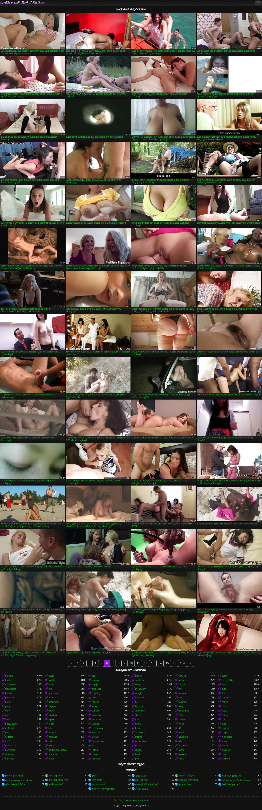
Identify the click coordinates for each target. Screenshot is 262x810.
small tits (139, 680)
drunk (8, 719)
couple (225, 732)
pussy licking (228, 680)
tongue (225, 745)
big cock (139, 706)
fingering (96, 693)
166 (182, 663)
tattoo (224, 710)
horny (8, 702)
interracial (96, 715)
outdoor (225, 697)
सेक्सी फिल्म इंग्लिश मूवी (231, 776)
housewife (183, 737)
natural (225, 702)
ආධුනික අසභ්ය (99, 784)
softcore (9, 737)
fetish (137, 754)
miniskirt (226, 758)
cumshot (96, 710)
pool (137, 758)
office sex (53, 754)
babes (52, 684)
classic (95, 754)
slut (180, 697)
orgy (7, 710)
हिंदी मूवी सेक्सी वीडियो (14, 776)
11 (138, 663)
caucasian (140, 697)
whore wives (141, 741)
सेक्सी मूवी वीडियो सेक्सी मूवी (146, 784)
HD (93, 745)
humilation (10, 758)
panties (95, 702)
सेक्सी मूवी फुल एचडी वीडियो (103, 789)
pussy (224, 676)
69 (179, 728)
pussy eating (11, 724)
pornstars (9, 697)
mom (137, 719)
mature (138, 737)
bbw (224, 754)
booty (181, 680)
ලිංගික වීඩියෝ (142, 789)
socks (181, 758)
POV (180, 715)
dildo (224, 706)
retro (51, 728)
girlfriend (9, 728)
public (181, 750)
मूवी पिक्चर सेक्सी (56, 784)
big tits (52, 680)
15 (167, 663)
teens (224, 684)
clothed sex (10, 745)
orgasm (182, 754)
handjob (52, 732)
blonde (138, 676)
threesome (10, 684)
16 (174, 663)
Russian (96, 732)
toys (180, 689)
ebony (138, 724)
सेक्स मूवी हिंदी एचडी (186, 776)
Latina (95, 750)
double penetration (58, 750)
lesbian (95, 680)
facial (137, 728)
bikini (51, 745)
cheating (9, 754)
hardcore (9, 680)
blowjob (182, 676)
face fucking (98, 741)
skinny (138, 715)
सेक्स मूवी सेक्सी (141, 780)
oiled (180, 741)
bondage (53, 737)
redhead (182, 702)
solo (7, 732)
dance (225, 715)
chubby (138, 750)
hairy (180, 706)
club (51, 741)
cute (224, 689)
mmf (7, 741)
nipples (52, 719)
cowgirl (138, 693)
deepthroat (54, 702)
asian (94, 697)
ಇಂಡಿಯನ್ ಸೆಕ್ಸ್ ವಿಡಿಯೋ (22, 3)
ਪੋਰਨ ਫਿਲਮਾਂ (97, 780)
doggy (95, 684)
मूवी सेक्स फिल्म (184, 784)
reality (51, 724)
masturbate (10, 689)
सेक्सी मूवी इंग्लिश (56, 776)
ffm (223, 693)
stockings (96, 689)
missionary (140, 689)
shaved (182, 684)
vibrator (95, 737)
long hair (53, 715)
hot (136, 702)
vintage (95, 724)
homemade (183, 710)
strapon (225, 741)
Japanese (140, 710)
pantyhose (10, 750)
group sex (53, 693)
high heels (227, 737)
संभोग (94, 776)
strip (224, 724)
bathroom (96, 758)
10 (131, 663)
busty (51, 676)
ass (93, 676)
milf (50, 689)
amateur (182, 693)
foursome (96, 719)
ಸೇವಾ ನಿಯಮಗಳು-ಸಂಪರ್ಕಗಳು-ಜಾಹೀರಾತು (131, 800)
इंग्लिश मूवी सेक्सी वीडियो (188, 780)
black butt (226, 750)
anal (51, 697)
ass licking (140, 732)
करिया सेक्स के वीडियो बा (15, 784)
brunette (9, 676)
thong (181, 724)
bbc (223, 719)
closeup (182, 719)
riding (137, 684)
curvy (8, 715)
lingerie (52, 706)
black (51, 710)
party (7, 706)
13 (152, 663)
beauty (8, 693)
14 (160, 663)
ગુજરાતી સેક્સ (141, 776)
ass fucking (97, 728)
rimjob (52, 758)
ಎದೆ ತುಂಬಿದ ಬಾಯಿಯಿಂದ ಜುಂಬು (236, 780)
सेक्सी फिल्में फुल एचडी (231, 784)
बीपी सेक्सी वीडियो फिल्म (58, 780)
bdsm (181, 732)
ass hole (182, 745)
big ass (138, 745)
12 (145, 663)
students (226, 728)
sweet (95, 706)
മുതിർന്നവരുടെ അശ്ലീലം (18, 780)
